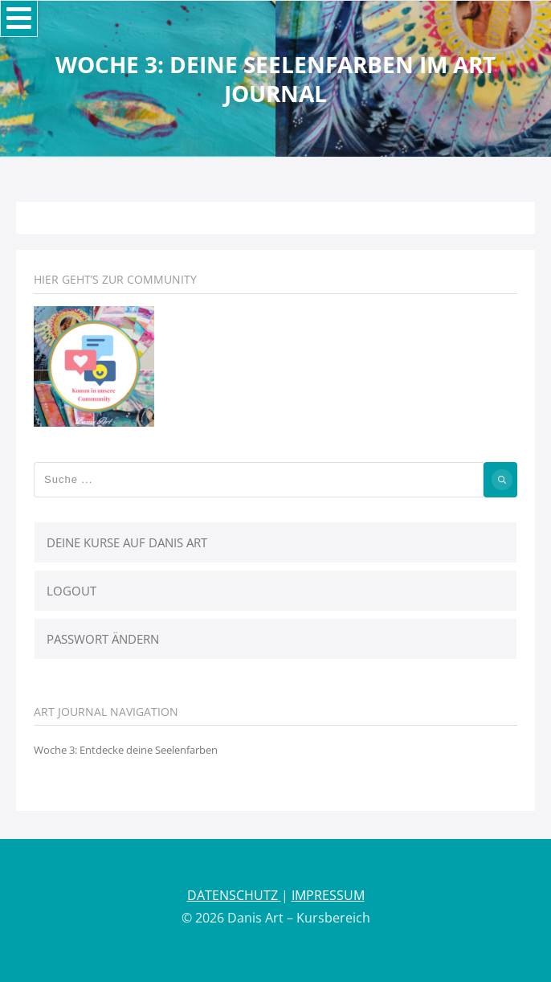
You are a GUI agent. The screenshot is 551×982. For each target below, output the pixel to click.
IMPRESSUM (328, 895)
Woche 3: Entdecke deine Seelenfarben (126, 750)
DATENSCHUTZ (234, 895)
